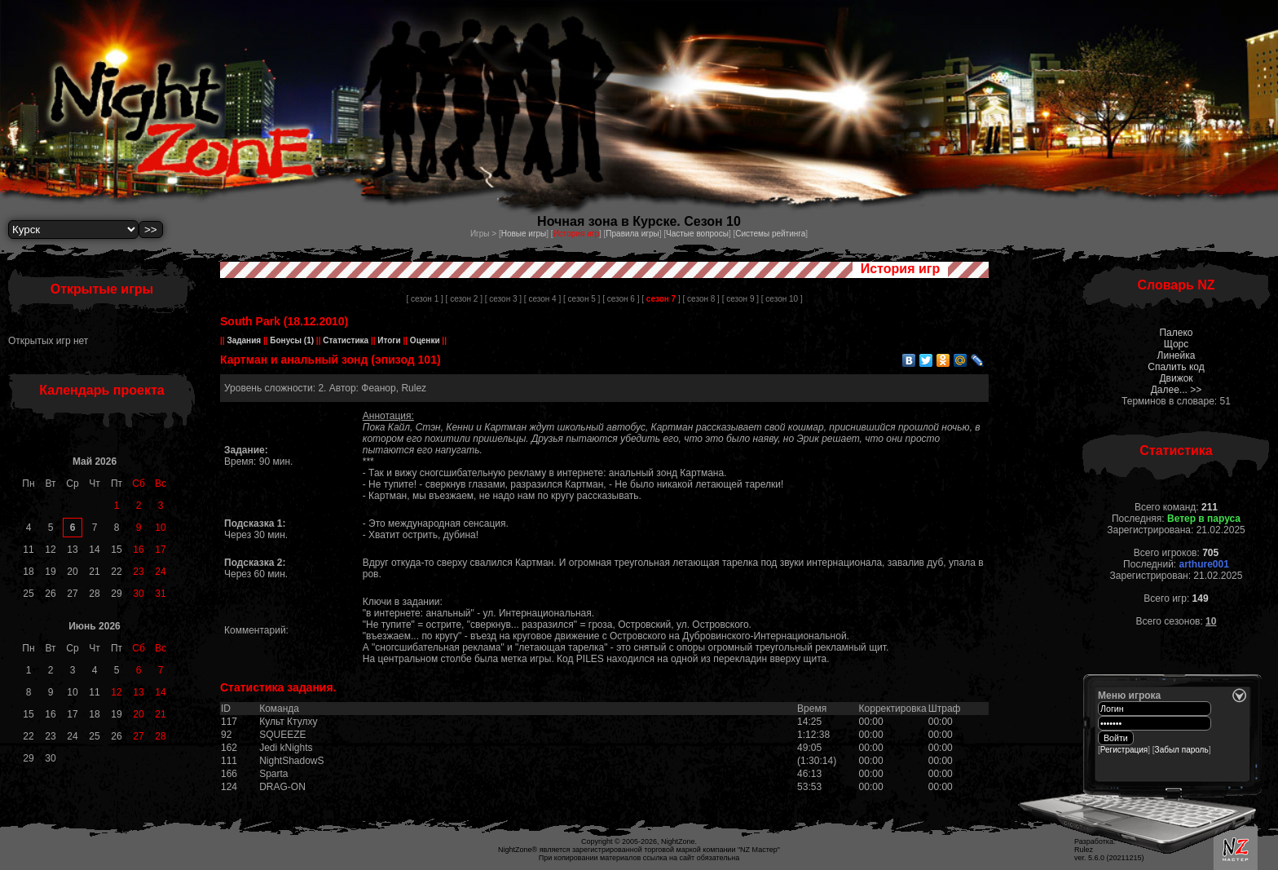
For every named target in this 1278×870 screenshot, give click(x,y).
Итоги (389, 340)
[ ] (660, 298)
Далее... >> (1176, 389)
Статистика (345, 340)
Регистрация (1124, 749)
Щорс (1176, 344)
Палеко (1175, 332)
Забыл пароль (1182, 749)
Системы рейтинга (770, 233)
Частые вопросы (697, 233)
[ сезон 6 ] (620, 298)
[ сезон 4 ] (542, 298)
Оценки (425, 340)
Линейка (1176, 355)
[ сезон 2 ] (464, 298)
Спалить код (1176, 367)
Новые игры (524, 233)
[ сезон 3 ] (503, 298)
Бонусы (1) (291, 340)
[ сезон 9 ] (740, 298)
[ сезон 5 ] (581, 298)
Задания (244, 340)
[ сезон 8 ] (701, 298)
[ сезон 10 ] (782, 298)
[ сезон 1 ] (424, 298)
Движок (1175, 378)
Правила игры (632, 233)
